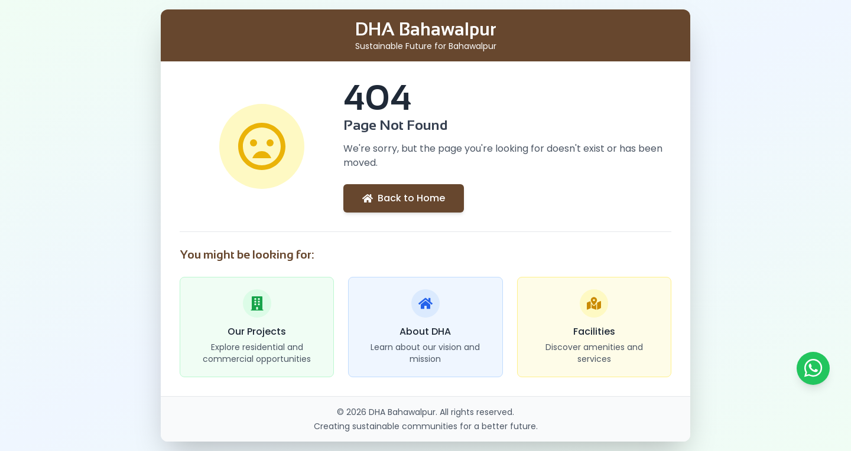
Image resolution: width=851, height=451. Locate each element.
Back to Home (403, 198)
